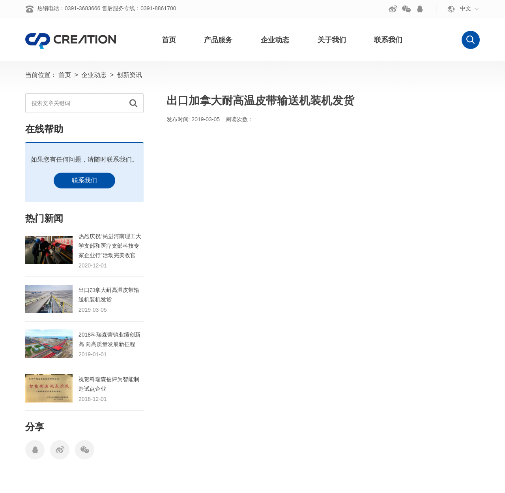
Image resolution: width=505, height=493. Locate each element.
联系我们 (84, 180)
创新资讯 (129, 75)
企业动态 (94, 75)
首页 (64, 75)
